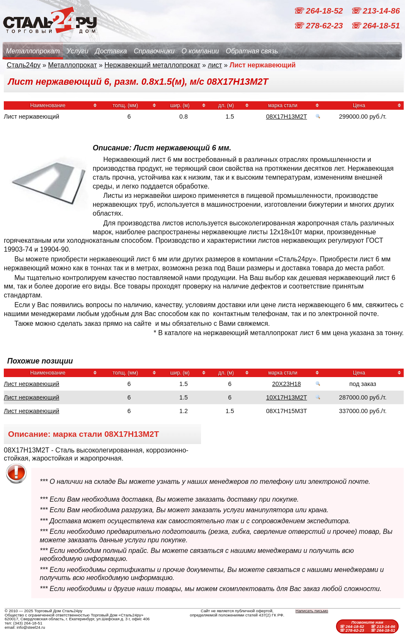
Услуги (77, 51)
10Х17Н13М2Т (286, 397)
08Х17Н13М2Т (286, 116)
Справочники (154, 51)
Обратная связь (252, 51)
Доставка (111, 51)
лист (215, 65)
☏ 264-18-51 (375, 25)
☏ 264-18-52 (319, 10)
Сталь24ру (24, 65)
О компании (200, 51)
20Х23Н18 (286, 383)
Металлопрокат (33, 51)
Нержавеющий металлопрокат (153, 65)
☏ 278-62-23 (319, 25)
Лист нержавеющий (31, 383)
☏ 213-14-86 (375, 10)
